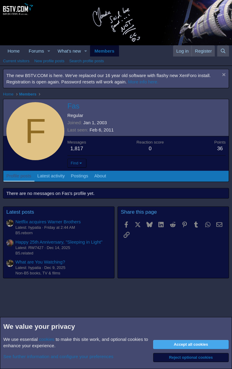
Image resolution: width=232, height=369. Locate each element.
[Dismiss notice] (223, 75)
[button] (49, 51)
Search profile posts (86, 61)
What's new (69, 50)
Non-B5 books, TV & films (37, 273)
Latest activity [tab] (51, 175)
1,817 (76, 148)
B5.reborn (24, 233)
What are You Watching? (40, 261)
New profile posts (49, 61)
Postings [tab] (79, 175)
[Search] (223, 51)
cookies (46, 339)
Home (14, 50)
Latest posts (20, 212)
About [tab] (100, 175)
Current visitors (16, 61)
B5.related (24, 253)
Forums (36, 50)
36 (220, 148)
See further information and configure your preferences (58, 356)
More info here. (143, 81)
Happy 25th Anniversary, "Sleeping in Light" (58, 241)
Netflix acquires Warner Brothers (48, 221)
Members (104, 50)
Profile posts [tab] (18, 175)
